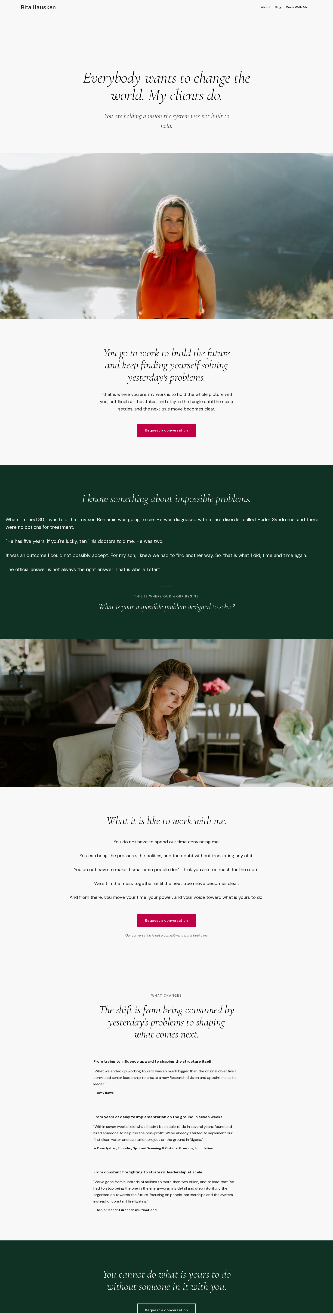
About (265, 7)
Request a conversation (166, 430)
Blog (278, 7)
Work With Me (297, 7)
